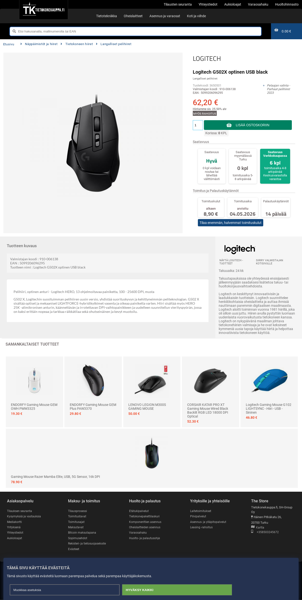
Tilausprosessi (78, 511)
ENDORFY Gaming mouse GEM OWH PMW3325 (34, 407)
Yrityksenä (14, 527)
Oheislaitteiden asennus (145, 527)
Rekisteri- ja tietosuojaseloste (88, 544)
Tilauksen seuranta (20, 511)
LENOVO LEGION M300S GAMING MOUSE (147, 407)
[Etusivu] (43, 9)
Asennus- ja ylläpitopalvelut (208, 522)
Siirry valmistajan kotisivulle (269, 262)
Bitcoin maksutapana (82, 533)
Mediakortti (15, 522)
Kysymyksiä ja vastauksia (24, 516)
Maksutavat (76, 527)
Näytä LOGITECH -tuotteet (231, 262)
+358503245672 (265, 532)
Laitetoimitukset (201, 511)
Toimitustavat (77, 516)
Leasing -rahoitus (202, 527)
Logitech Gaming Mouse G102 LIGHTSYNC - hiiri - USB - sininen (268, 408)
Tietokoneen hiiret (77, 44)
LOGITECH (207, 58)
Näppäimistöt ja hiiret (39, 44)
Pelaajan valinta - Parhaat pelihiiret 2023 (278, 89)
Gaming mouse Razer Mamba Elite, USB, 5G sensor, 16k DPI (55, 477)
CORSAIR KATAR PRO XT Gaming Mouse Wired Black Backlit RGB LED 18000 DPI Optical (207, 410)
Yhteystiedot (15, 533)
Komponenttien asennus (146, 522)
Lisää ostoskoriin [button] (252, 125)
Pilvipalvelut (198, 516)
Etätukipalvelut (139, 511)
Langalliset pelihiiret (114, 44)
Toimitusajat (76, 522)
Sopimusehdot (78, 538)
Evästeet (74, 549)
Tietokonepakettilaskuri (145, 516)
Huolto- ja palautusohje (145, 538)
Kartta (257, 527)
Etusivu (8, 44)
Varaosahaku (138, 533)
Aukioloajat (14, 538)
